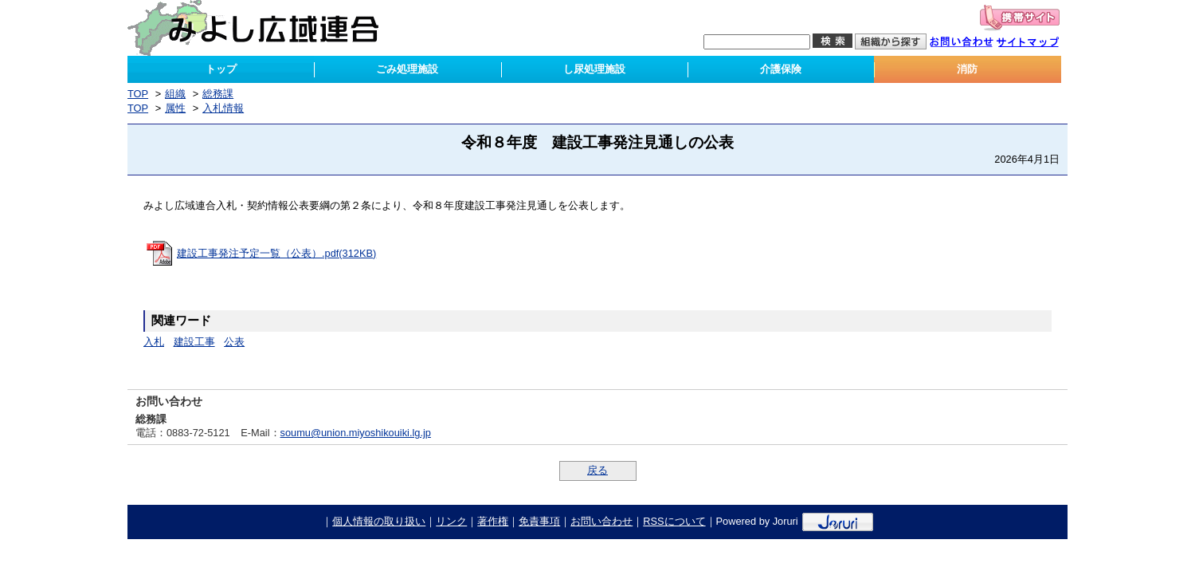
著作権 (492, 521)
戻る (597, 470)
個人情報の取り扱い (378, 521)
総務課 (217, 94)
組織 (175, 94)
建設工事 (194, 342)
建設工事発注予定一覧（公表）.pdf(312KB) (276, 253)
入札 (153, 342)
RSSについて (674, 521)
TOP (137, 94)
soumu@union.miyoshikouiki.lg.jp (355, 433)
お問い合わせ (969, 43)
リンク (451, 521)
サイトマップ (1036, 43)
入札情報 (223, 108)
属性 (175, 108)
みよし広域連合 (263, 28)
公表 (234, 342)
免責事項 (539, 521)
